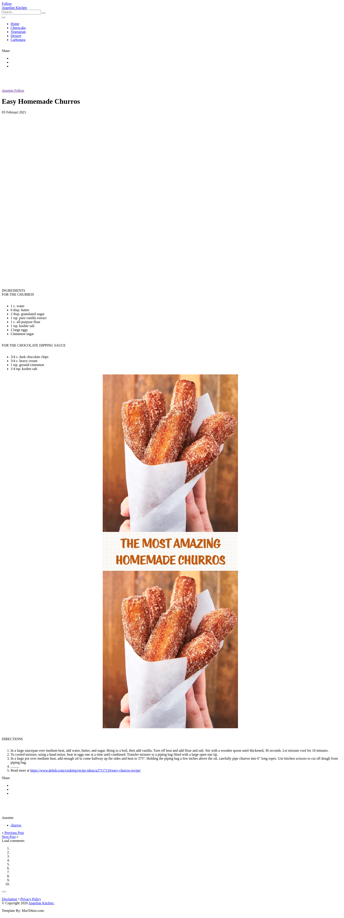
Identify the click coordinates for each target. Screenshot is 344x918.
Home (15, 24)
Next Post (9, 837)
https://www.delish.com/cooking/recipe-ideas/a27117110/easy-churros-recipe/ (85, 770)
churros (16, 825)
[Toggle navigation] (3, 17)
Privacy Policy (30, 899)
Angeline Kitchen (14, 8)
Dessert (16, 36)
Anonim (13, 90)
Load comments (13, 841)
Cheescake (18, 28)
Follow (7, 4)
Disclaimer (9, 899)
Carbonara (18, 40)
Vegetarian (18, 32)
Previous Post (14, 833)
